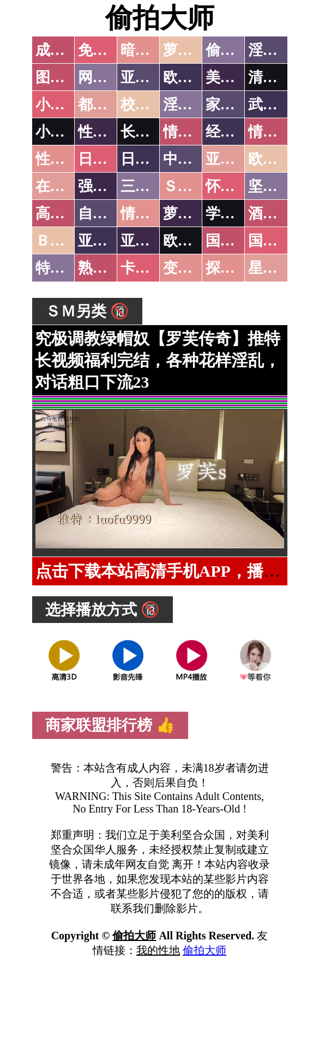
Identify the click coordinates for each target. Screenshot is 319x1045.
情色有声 (150, 213)
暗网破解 (150, 50)
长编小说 (150, 132)
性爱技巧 (107, 132)
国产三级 (277, 241)
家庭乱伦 (235, 104)
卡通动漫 (150, 268)
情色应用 (277, 132)
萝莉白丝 (192, 213)
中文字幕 (192, 159)
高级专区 (64, 213)
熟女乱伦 (107, 268)
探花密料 (235, 268)
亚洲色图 (150, 77)
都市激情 (107, 104)
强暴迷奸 (107, 186)
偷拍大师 (159, 18)
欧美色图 (192, 77)
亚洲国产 (235, 159)
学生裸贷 (235, 213)
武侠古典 (277, 104)
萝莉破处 (192, 50)
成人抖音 (64, 50)
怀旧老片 (235, 186)
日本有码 (150, 159)
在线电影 (64, 186)
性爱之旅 (64, 159)
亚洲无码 (107, 241)
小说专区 (64, 132)
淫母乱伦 (277, 50)
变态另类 (192, 268)
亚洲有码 (150, 241)
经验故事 (235, 132)
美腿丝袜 (235, 77)
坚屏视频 (277, 186)
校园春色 (150, 104)
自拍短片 (107, 213)
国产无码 (235, 241)
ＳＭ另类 (192, 186)
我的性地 (158, 950)
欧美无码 (192, 241)
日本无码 (107, 159)
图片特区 (64, 77)
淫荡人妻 (192, 104)
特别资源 (64, 268)
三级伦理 (150, 186)
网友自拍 (107, 77)
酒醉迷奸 (277, 213)
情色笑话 (192, 132)
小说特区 (64, 104)
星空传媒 (277, 268)
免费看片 (107, 50)
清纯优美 (277, 77)
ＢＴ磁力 (64, 241)
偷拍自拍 (235, 50)
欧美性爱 (277, 159)
